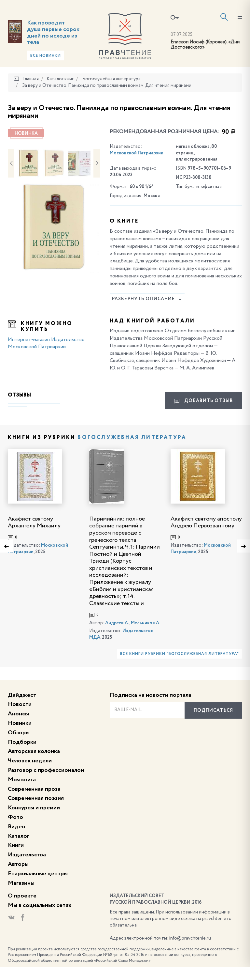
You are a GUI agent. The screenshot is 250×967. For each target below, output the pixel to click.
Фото (15, 817)
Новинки (20, 723)
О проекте (22, 896)
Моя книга (22, 780)
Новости (20, 704)
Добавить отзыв (203, 401)
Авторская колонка (34, 751)
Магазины (21, 883)
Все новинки (45, 56)
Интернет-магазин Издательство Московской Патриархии (46, 343)
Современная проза (34, 789)
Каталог (18, 836)
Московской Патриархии (136, 153)
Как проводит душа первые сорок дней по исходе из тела (53, 32)
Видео (16, 827)
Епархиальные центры (38, 874)
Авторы (18, 864)
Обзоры (19, 733)
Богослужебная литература (132, 437)
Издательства (27, 855)
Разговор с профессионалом (46, 770)
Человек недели (30, 761)
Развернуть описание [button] (147, 299)
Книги (16, 845)
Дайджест (22, 695)
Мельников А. (145, 623)
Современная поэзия (36, 798)
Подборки (22, 742)
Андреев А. (117, 623)
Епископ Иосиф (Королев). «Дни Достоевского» (205, 45)
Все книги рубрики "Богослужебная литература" (179, 654)
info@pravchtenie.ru (190, 938)
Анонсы (18, 714)
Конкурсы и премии (34, 808)
